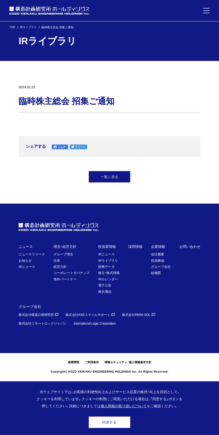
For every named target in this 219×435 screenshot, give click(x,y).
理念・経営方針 (65, 247)
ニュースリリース (32, 254)
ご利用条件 (92, 362)
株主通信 (104, 292)
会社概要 (157, 254)
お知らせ (25, 260)
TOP (12, 27)
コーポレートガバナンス (71, 273)
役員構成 (157, 260)
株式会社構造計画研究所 (36, 315)
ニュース (26, 247)
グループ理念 (63, 254)
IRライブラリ (28, 27)
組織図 (156, 273)
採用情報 (135, 247)
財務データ (106, 267)
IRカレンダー (108, 279)
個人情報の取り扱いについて (124, 406)
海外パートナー (65, 279)
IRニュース (27, 267)
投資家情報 (107, 247)
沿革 (56, 260)
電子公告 (104, 285)
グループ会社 (161, 267)
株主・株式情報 (109, 273)
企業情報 (158, 247)
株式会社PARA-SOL (136, 315)
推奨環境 (73, 362)
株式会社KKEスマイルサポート (87, 315)
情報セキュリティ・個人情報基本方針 (128, 362)
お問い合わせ (189, 247)
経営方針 (60, 267)
